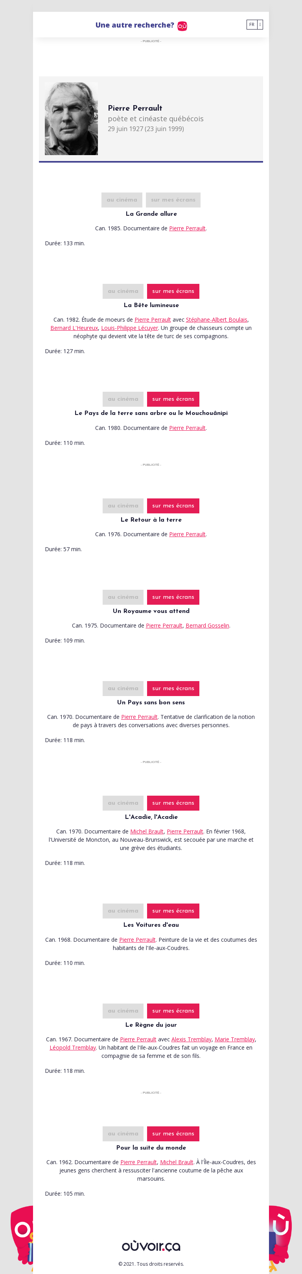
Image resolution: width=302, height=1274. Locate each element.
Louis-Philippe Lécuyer (129, 327)
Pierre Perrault (187, 228)
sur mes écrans (173, 200)
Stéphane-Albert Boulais (216, 319)
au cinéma (122, 200)
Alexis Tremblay (191, 1039)
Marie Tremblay (235, 1039)
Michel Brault (147, 831)
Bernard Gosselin (207, 625)
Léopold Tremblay (73, 1047)
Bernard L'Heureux (74, 327)
